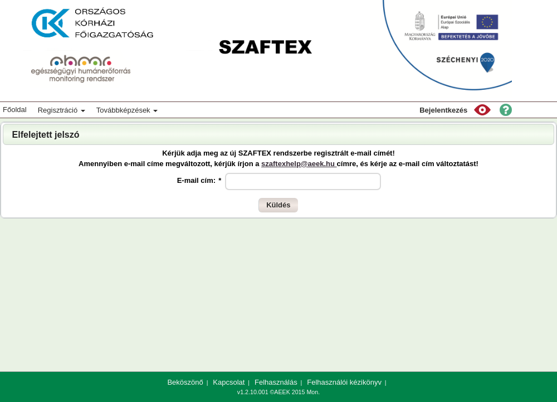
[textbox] (303, 181)
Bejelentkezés (443, 110)
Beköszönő (185, 382)
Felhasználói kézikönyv (344, 382)
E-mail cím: (199, 180)
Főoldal (15, 109)
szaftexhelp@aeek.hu (299, 163)
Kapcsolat (229, 382)
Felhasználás (276, 382)
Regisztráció (61, 110)
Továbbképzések (127, 110)
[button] (482, 109)
